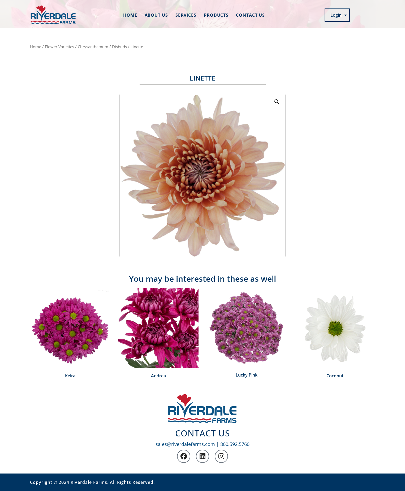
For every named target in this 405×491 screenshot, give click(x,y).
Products (216, 15)
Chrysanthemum (93, 46)
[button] (277, 102)
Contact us (250, 15)
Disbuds (119, 46)
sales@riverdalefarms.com (185, 444)
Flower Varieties (59, 46)
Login (338, 15)
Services (185, 15)
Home (130, 15)
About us (156, 15)
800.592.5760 (234, 444)
